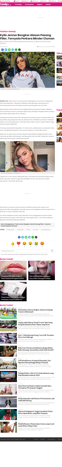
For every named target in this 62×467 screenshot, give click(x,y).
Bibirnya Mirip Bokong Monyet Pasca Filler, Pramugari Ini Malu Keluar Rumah (40, 277)
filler (36, 105)
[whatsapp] (16, 49)
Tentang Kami (51, 439)
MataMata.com (26, 1)
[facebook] (2, 49)
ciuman (2, 111)
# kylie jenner (10, 229)
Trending (18, 4)
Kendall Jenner (15, 114)
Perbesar (50, 54)
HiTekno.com (44, 1)
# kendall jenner (46, 229)
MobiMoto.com (53, 1)
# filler (28, 229)
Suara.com (17, 1)
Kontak (36, 439)
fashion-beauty (6, 273)
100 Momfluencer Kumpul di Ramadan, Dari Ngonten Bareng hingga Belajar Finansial (34, 361)
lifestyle (4, 294)
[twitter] (6, 49)
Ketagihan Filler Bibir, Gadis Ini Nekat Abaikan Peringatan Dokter (12, 277)
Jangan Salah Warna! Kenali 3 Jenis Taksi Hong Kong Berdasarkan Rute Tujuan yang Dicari (35, 323)
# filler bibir (20, 229)
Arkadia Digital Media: (5, 1)
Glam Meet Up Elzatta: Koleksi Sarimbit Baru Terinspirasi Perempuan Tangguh (34, 387)
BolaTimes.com (35, 1)
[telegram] (12, 49)
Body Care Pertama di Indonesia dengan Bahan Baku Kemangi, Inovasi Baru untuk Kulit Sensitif (36, 349)
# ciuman (35, 229)
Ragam (39, 4)
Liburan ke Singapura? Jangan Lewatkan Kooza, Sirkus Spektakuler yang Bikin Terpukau (35, 412)
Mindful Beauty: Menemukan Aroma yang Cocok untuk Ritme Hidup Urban (36, 425)
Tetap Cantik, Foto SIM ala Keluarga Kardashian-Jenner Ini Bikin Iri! (13, 298)
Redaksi (42, 439)
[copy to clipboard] (19, 49)
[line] (9, 49)
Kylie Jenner (13, 101)
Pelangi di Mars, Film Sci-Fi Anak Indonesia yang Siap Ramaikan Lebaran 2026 (36, 374)
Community (29, 4)
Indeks (48, 4)
